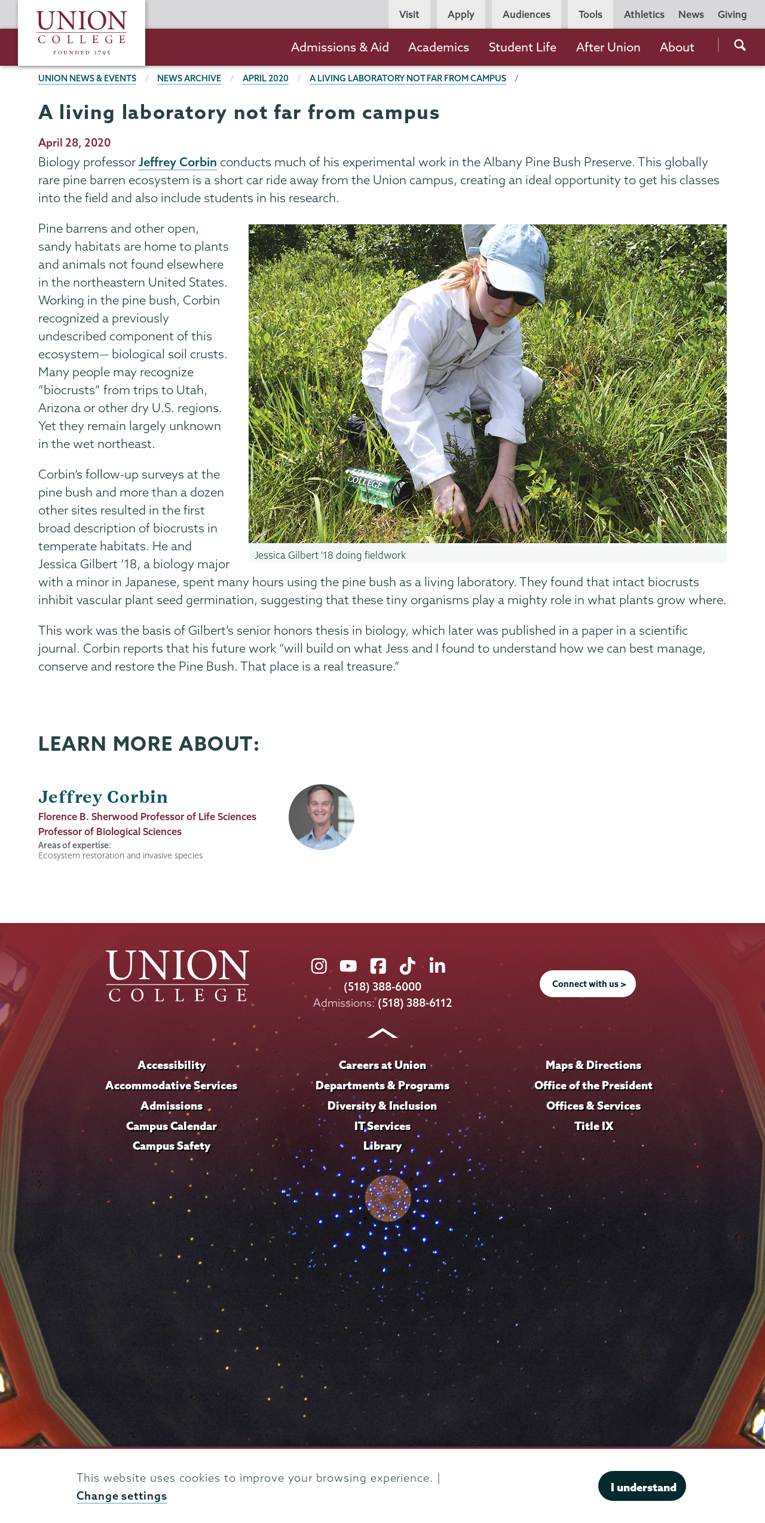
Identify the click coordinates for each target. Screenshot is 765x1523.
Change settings (121, 1496)
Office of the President (593, 1085)
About (677, 46)
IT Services (382, 1126)
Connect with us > (589, 984)
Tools (590, 14)
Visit (409, 14)
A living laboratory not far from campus (408, 78)
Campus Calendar (171, 1126)
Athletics (644, 14)
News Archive (189, 78)
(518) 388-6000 (382, 987)
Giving (732, 14)
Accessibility (171, 1065)
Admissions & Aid (340, 46)
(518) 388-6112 (415, 1003)
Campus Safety (171, 1145)
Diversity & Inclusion (382, 1105)
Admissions (171, 1105)
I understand (644, 1487)
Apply (461, 14)
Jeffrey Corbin (178, 161)
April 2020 (266, 78)
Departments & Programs (382, 1085)
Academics (438, 46)
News (691, 14)
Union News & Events (87, 78)
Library (382, 1145)
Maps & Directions (593, 1065)
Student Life (522, 46)
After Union (608, 46)
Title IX (593, 1126)
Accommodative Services (171, 1085)
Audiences (526, 14)
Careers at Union (382, 1065)
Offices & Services (593, 1105)
